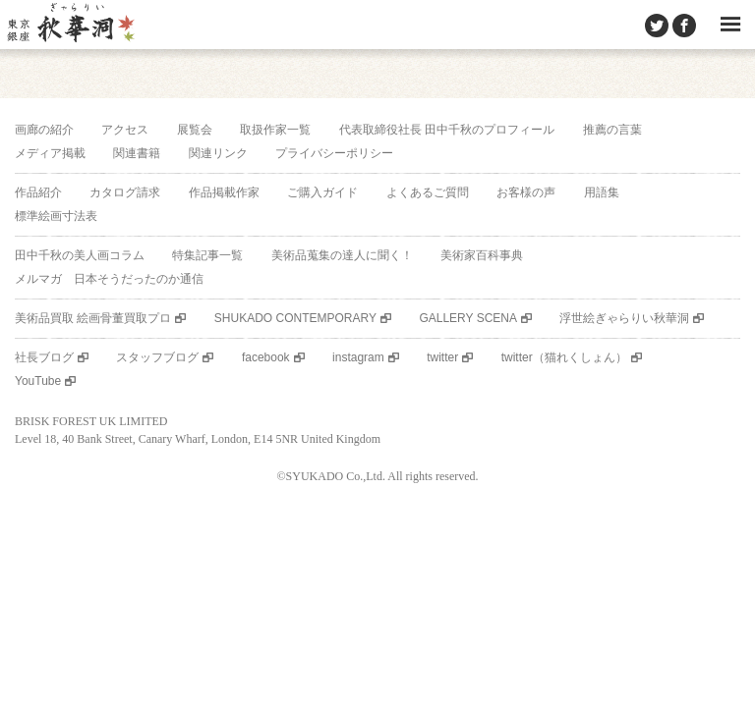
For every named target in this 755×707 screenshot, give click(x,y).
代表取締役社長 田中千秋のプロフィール (446, 129)
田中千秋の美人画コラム (80, 255)
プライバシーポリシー (334, 153)
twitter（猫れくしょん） (564, 357)
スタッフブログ (157, 357)
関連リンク (218, 153)
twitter (442, 357)
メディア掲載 (50, 153)
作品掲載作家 (224, 192)
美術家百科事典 (481, 255)
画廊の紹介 (44, 129)
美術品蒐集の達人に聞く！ (342, 255)
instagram (358, 357)
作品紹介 (38, 192)
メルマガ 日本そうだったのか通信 (109, 279)
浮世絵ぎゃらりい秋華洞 (624, 318)
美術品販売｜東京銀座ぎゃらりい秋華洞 (70, 24)
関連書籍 (136, 153)
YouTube (38, 381)
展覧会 (194, 129)
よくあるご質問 (427, 192)
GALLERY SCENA (468, 318)
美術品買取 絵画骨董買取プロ (93, 318)
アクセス (124, 129)
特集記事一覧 (207, 255)
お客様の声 (525, 192)
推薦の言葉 (612, 129)
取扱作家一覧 (275, 129)
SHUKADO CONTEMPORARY (295, 318)
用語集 (601, 192)
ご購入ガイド (322, 192)
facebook (266, 357)
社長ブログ (44, 357)
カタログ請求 (124, 192)
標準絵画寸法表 (56, 216)
